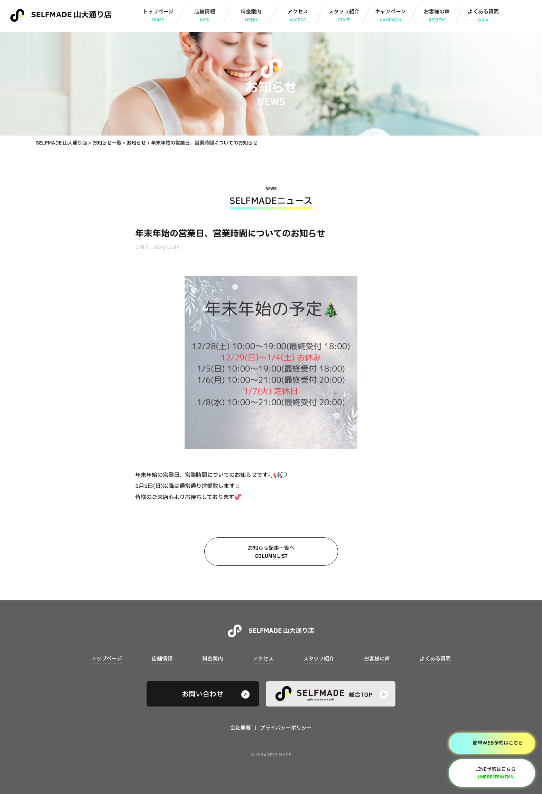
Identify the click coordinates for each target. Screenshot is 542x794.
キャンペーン (390, 16)
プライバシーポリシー (286, 728)
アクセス (297, 16)
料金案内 (251, 16)
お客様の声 (436, 16)
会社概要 (240, 728)
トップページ (158, 16)
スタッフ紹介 (344, 16)
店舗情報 (204, 16)
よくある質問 (483, 16)
